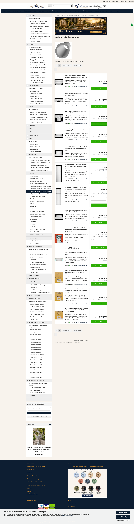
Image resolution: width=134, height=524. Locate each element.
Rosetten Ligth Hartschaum (37, 229)
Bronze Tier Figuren (34, 146)
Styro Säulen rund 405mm (36, 309)
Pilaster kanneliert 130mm (36, 360)
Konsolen (32, 224)
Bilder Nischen (33, 199)
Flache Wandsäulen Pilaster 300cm (36, 322)
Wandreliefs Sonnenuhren (36, 80)
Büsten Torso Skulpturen (36, 82)
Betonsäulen (31, 395)
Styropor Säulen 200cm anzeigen (37, 301)
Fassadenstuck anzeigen (35, 157)
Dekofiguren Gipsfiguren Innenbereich (39, 292)
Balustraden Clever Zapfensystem (38, 21)
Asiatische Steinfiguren (35, 49)
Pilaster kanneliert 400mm (36, 377)
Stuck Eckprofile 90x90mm (36, 211)
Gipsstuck (109, 11)
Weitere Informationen (123, 520)
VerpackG (29, 473)
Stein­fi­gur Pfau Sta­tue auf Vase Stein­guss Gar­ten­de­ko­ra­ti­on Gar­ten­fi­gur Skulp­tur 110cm (39, 449)
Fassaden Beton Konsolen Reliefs (38, 170)
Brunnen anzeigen (33, 109)
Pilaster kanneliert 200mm (36, 367)
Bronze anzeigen (33, 141)
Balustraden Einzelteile (35, 28)
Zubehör (31, 204)
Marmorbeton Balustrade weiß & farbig (39, 26)
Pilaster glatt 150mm (35, 339)
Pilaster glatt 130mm (35, 334)
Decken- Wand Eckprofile (36, 257)
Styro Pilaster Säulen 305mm (37, 390)
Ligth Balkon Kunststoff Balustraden (39, 33)
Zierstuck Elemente (34, 267)
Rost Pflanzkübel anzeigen (35, 241)
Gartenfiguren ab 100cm (36, 57)
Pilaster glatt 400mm (35, 352)
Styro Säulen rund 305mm (36, 306)
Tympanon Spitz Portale (36, 103)
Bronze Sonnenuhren (35, 151)
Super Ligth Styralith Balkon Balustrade (40, 36)
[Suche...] (50, 5)
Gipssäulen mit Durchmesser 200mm (40, 188)
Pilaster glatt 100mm (35, 329)
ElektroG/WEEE (31, 469)
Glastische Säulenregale (33, 281)
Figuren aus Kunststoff (33, 295)
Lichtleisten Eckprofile (35, 216)
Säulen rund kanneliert (35, 93)
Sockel (59, 11)
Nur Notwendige (123, 516)
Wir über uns (106, 1)
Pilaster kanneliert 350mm (36, 375)
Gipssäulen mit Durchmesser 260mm (40, 191)
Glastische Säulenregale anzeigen (37, 285)
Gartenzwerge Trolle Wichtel (37, 65)
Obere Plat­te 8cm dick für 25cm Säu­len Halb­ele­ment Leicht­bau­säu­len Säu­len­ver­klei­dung (76, 290)
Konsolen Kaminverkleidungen (37, 264)
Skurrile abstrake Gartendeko (37, 77)
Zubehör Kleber (33, 272)
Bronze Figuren (33, 144)
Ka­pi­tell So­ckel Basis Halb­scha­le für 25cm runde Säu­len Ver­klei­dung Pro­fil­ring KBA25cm (76, 272)
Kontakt (29, 488)
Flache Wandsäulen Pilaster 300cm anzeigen (38, 326)
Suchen (39, 413)
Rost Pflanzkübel (32, 238)
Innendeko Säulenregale (36, 290)
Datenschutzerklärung (67, 515)
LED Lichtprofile (33, 252)
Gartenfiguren (17, 11)
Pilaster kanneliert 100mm (36, 354)
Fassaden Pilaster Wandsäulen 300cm (39, 162)
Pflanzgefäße (50, 11)
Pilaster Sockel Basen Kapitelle (37, 231)
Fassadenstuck (99, 11)
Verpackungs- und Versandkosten (36, 466)
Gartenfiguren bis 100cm (36, 54)
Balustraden (6, 11)
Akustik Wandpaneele (33, 275)
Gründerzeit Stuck (34, 206)
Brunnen (41, 11)
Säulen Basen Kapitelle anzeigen (38, 183)
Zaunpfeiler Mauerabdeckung (35, 234)
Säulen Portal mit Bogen (36, 101)
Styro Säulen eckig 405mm (36, 317)
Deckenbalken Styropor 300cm (37, 269)
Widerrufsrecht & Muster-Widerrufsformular (38, 482)
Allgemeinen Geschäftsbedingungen (36, 485)
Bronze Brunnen (34, 149)
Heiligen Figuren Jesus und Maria (38, 67)
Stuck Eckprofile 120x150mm (37, 214)
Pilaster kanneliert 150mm (36, 365)
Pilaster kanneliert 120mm (36, 357)
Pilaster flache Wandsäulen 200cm (38, 165)
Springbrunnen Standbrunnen (37, 112)
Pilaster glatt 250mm (35, 344)
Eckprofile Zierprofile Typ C (36, 178)
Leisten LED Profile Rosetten (34, 246)
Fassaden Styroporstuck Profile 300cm (39, 160)
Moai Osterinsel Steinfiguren (37, 62)
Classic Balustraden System (37, 23)
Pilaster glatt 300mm (35, 347)
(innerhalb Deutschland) (81, 86)
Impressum (30, 491)
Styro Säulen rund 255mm (36, 304)
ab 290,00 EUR (39, 455)
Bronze (90, 11)
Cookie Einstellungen (32, 494)
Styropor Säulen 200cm (33, 298)
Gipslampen (32, 221)
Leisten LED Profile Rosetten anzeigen (38, 249)
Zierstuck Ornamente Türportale (38, 196)
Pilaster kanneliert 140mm (36, 362)
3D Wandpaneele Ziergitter (36, 201)
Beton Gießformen (34, 41)
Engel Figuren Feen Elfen (36, 52)
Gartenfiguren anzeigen (35, 47)
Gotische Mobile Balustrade (36, 31)
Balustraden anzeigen (34, 18)
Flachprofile (32, 259)
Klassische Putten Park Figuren (37, 72)
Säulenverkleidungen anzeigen (36, 88)
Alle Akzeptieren (123, 512)
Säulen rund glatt (34, 91)
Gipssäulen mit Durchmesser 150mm (40, 186)
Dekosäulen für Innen (35, 287)
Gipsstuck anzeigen (34, 176)
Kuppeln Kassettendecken (36, 262)
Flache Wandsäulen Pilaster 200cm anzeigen (38, 384)
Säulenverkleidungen (30, 11)
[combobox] (67, 65)
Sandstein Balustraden (35, 39)
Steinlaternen (68, 11)
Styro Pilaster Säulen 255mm (37, 387)
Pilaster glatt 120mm (35, 332)
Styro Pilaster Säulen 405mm (37, 392)
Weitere (117, 11)
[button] (115, 1)
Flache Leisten (33, 209)
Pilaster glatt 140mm (35, 337)
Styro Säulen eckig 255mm (36, 311)
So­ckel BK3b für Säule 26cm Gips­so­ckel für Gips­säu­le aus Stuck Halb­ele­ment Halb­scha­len (76, 148)
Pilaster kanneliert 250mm (36, 370)
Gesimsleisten (33, 219)
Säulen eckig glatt (34, 96)
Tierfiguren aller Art (34, 75)
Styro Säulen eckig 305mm (36, 314)
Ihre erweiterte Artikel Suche (39, 416)
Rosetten (32, 226)
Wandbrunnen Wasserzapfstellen (38, 114)
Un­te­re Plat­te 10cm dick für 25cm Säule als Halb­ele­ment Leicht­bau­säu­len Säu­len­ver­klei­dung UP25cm (76, 309)
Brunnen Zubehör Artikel (36, 122)
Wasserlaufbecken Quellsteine (37, 119)
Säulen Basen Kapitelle (35, 181)
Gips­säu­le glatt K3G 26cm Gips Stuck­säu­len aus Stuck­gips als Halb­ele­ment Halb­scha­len (76, 166)
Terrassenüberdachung (33, 278)
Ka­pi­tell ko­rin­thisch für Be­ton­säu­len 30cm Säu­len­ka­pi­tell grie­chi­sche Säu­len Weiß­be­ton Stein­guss (76, 229)
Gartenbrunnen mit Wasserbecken (38, 117)
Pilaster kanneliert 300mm (36, 372)
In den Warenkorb (98, 182)
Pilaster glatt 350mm (35, 349)
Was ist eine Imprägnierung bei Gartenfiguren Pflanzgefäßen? (87, 466)
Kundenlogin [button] (123, 1)
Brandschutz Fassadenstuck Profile (39, 167)
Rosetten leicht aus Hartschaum (38, 254)
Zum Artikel (98, 88)
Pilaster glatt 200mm (35, 342)
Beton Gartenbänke (80, 11)
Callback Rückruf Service (33, 476)
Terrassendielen (31, 399)
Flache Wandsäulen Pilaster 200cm (36, 380)
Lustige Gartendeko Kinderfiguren (38, 70)
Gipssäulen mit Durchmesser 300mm (40, 193)
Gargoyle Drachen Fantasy (36, 60)
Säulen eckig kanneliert (35, 98)
